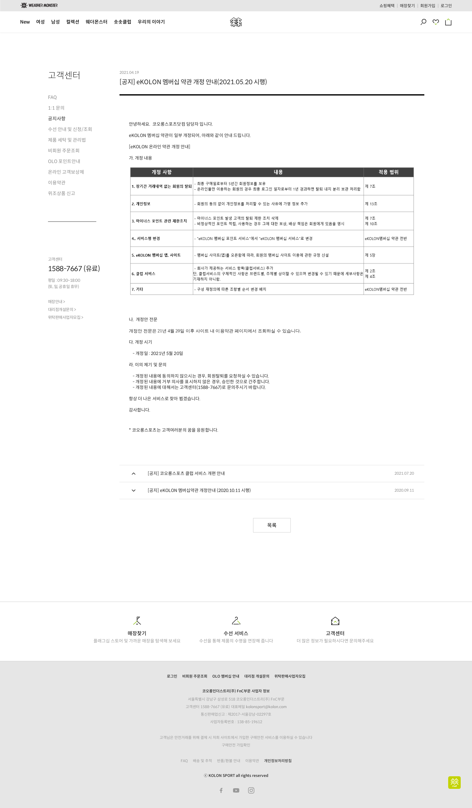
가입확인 (243, 745)
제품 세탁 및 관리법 (67, 140)
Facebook (221, 790)
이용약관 (57, 183)
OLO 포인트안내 (64, 161)
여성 (40, 22)
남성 (55, 22)
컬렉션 (72, 22)
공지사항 (57, 119)
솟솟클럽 (122, 22)
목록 (272, 525)
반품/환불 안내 (228, 760)
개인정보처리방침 (278, 760)
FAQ (52, 97)
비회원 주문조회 (64, 151)
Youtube (236, 790)
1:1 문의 (56, 108)
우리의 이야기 (151, 22)
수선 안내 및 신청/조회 (70, 129)
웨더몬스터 (97, 22)
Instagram (251, 790)
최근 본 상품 (438, 22)
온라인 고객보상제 (66, 172)
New (25, 22)
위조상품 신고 (61, 193)
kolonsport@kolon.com (266, 706)
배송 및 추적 (202, 760)
